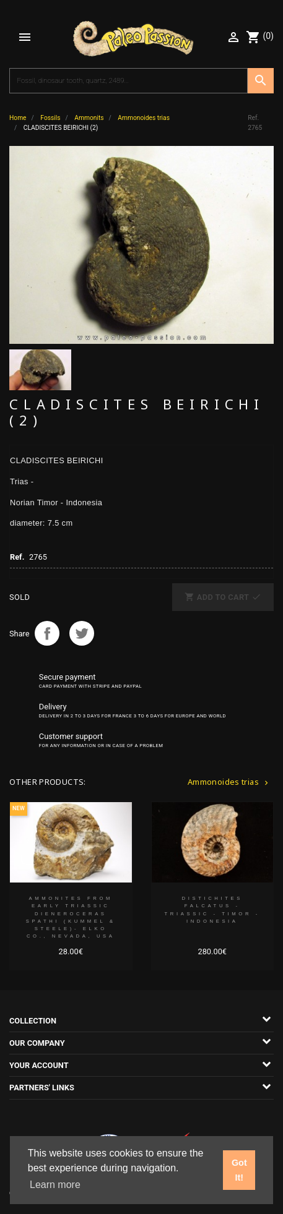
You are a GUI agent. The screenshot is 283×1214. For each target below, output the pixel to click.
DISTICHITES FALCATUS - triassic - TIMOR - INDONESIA (212, 910)
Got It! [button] (239, 1170)
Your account (39, 1065)
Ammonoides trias (229, 781)
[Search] (128, 81)
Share (47, 633)
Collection (32, 1020)
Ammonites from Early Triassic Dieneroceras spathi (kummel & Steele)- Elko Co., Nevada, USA (71, 917)
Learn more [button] (55, 1184)
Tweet (81, 633)
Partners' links (41, 1087)
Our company (37, 1043)
